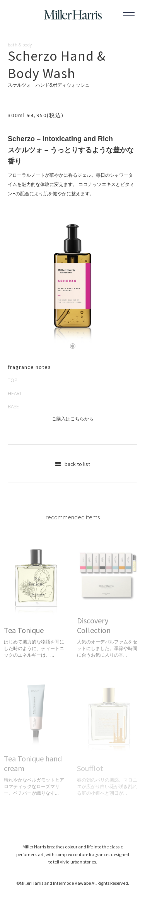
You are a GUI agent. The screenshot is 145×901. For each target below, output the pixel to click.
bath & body (20, 45)
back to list (72, 464)
